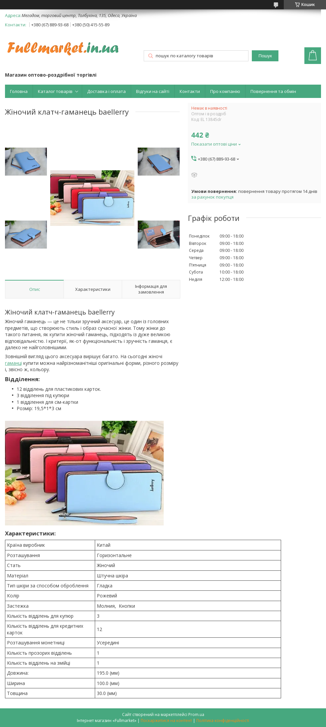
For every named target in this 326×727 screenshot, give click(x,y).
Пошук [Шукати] (265, 55)
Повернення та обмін (273, 91)
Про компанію (225, 91)
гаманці (13, 363)
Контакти (190, 91)
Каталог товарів (55, 91)
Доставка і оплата (106, 91)
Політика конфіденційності (222, 720)
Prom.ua (196, 714)
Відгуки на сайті (152, 91)
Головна (19, 91)
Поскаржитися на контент (166, 720)
